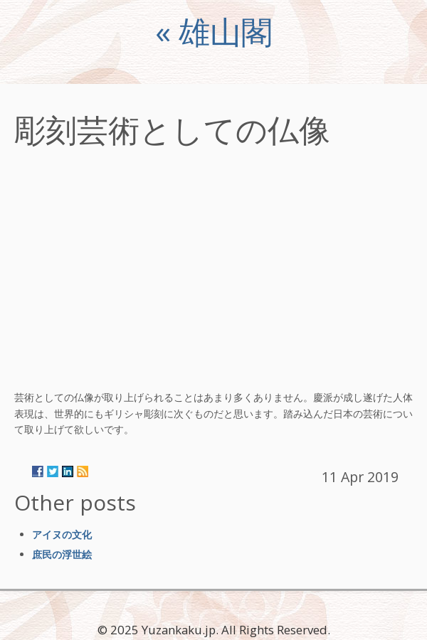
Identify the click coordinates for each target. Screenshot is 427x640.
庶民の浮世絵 (62, 554)
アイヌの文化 (62, 534)
